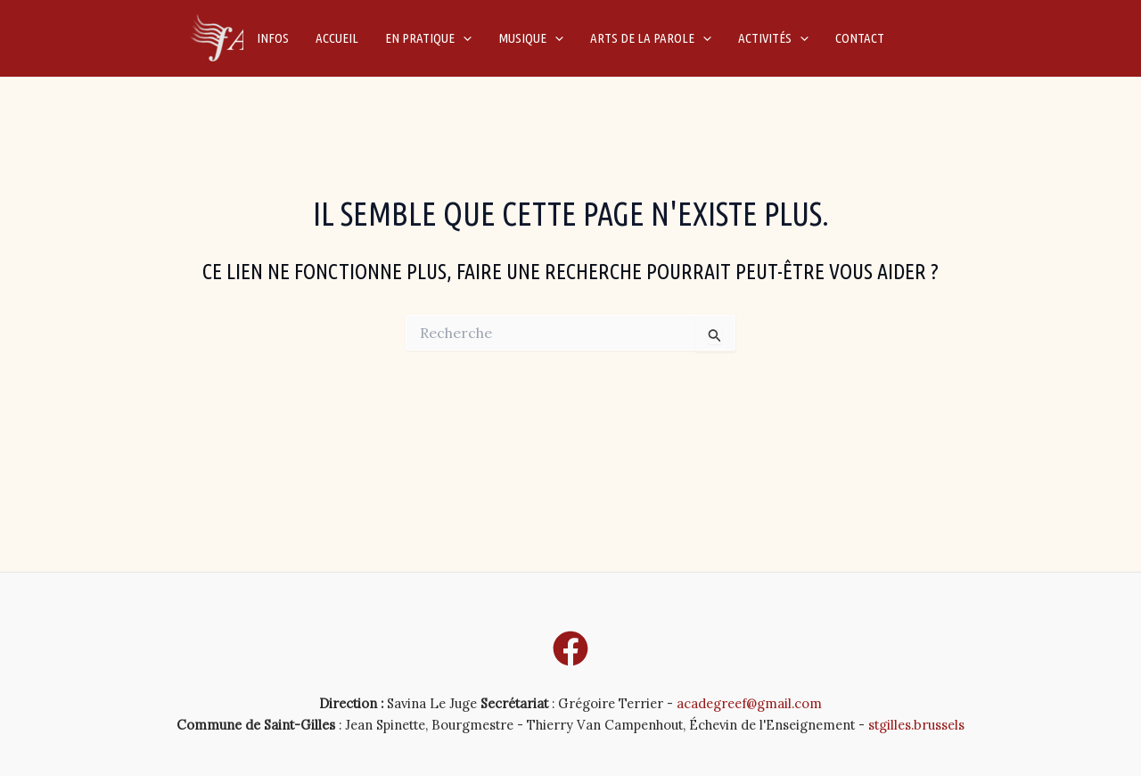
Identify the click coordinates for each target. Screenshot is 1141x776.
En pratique (428, 38)
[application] (463, 38)
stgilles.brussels (916, 724)
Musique (530, 38)
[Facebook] (570, 648)
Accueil (337, 37)
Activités (773, 38)
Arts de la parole (650, 38)
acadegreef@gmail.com (749, 703)
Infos (273, 37)
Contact (859, 37)
